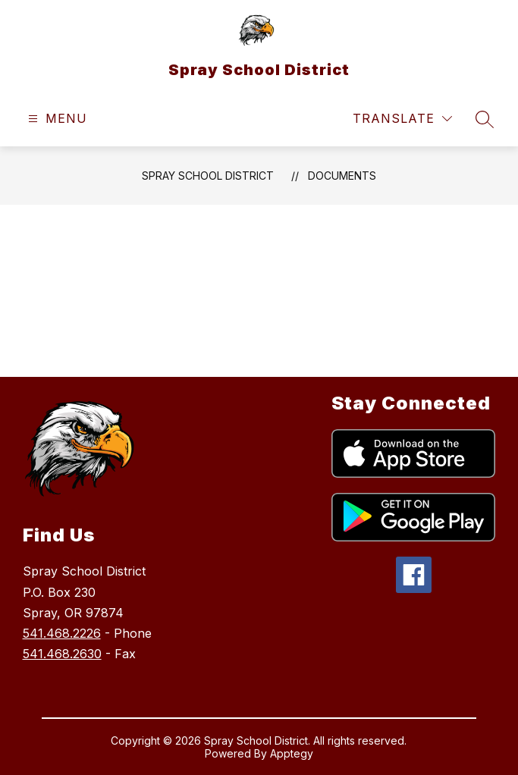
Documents (342, 175)
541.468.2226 (62, 633)
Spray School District (208, 175)
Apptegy (291, 753)
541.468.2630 (62, 653)
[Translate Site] (402, 118)
